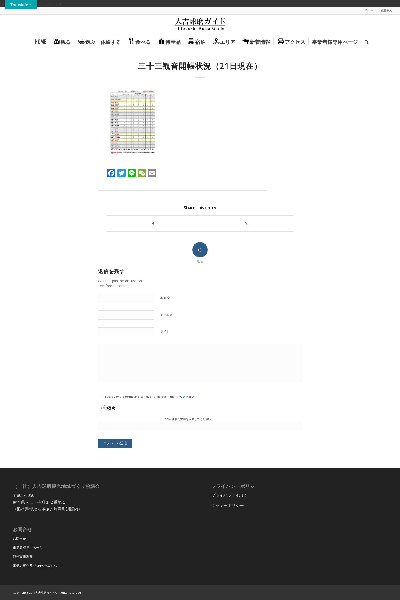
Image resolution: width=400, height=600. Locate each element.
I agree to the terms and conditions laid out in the (150, 396)
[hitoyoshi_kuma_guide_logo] (200, 25)
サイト (164, 331)
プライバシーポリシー (231, 495)
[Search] (365, 41)
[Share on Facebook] (153, 223)
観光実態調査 (23, 556)
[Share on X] (247, 223)
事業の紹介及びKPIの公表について (38, 565)
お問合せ (19, 538)
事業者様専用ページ (28, 547)
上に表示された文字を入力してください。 (187, 419)
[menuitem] (370, 10)
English (370, 10)
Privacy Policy (185, 396)
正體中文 (386, 10)
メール (166, 314)
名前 (165, 297)
